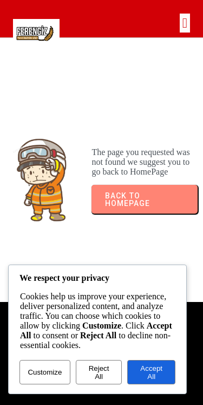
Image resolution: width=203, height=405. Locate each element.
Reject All (99, 372)
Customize (45, 372)
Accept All (151, 372)
